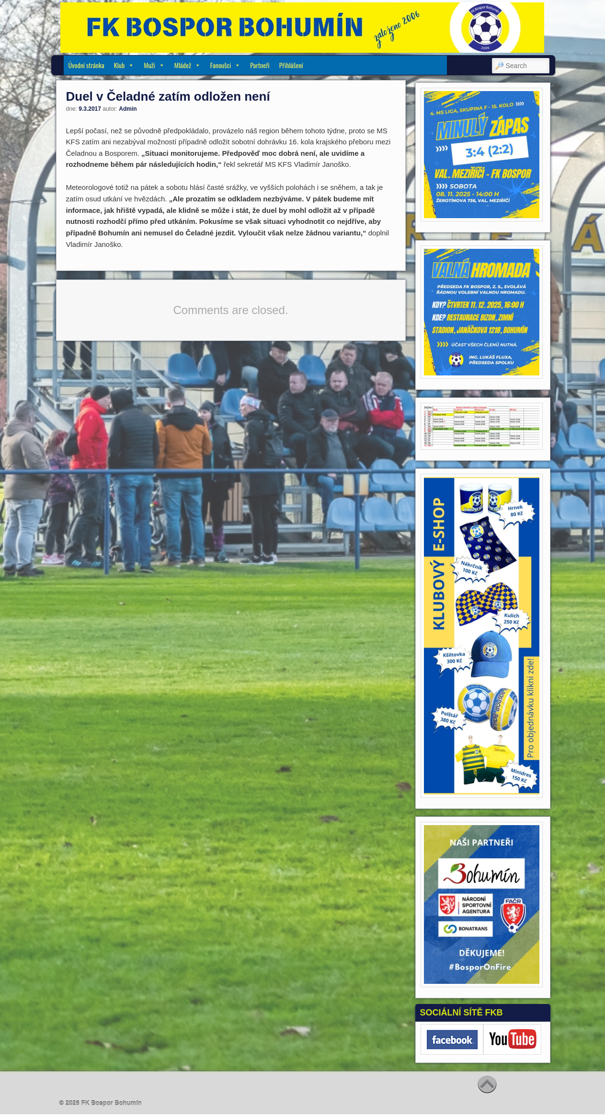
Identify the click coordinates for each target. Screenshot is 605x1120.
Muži (154, 65)
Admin (128, 108)
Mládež (187, 65)
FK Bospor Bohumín (111, 1103)
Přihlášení (291, 65)
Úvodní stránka (86, 65)
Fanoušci (225, 65)
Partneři (260, 65)
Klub (124, 65)
